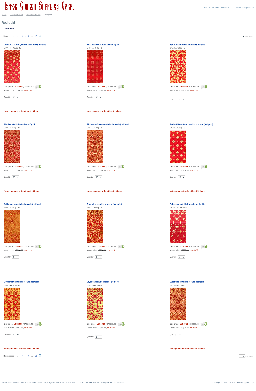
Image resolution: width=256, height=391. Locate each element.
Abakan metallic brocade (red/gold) (103, 44)
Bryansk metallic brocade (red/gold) (103, 282)
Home (4, 15)
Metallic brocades (33, 15)
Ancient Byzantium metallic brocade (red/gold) (191, 124)
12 (36, 36)
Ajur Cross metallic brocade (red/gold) (187, 44)
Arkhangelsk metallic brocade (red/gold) (22, 204)
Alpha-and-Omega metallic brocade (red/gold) (108, 124)
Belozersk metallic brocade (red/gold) (187, 204)
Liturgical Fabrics (16, 15)
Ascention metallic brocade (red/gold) (104, 204)
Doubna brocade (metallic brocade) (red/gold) (25, 44)
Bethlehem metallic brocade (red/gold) (22, 282)
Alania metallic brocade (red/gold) (19, 124)
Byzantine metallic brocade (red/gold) (187, 282)
